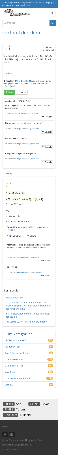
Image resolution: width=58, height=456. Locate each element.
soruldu (33, 83)
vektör (9, 73)
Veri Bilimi (10, 372)
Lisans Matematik (14, 359)
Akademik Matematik (15, 340)
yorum (23, 92)
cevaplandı (10, 230)
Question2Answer (24, 444)
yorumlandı (33, 113)
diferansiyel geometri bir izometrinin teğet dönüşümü (28, 315)
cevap (10, 92)
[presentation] (24, 199)
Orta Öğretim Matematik (27, 81)
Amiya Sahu (37, 440)
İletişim (5, 426)
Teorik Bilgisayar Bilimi (16, 353)
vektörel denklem (14, 297)
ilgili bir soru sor (16, 236)
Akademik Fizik (12, 346)
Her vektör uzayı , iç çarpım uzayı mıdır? (26, 321)
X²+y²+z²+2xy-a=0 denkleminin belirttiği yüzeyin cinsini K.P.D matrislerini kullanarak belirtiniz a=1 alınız (28, 305)
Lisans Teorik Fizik (14, 365)
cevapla (48, 116)
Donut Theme (9, 440)
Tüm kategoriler (18, 333)
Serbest (9, 384)
